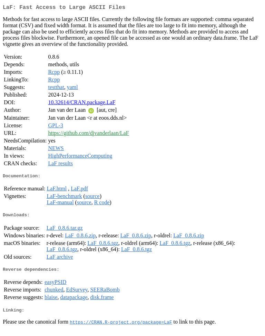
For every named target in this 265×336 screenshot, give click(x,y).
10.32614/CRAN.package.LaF (81, 104)
